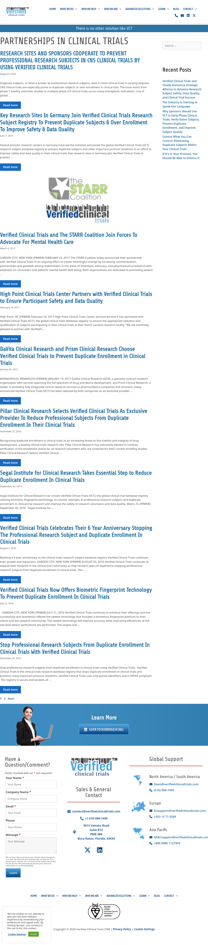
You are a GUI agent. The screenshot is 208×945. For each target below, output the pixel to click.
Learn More (104, 717)
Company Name (18, 792)
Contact (190, 10)
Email (11, 806)
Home (52, 9)
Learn (163, 10)
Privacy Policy (27, 865)
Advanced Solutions (139, 10)
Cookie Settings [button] (144, 930)
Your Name (15, 778)
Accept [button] (33, 934)
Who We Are (112, 10)
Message (13, 835)
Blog (176, 9)
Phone (10, 820)
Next (13, 698)
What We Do (68, 10)
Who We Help (90, 10)
